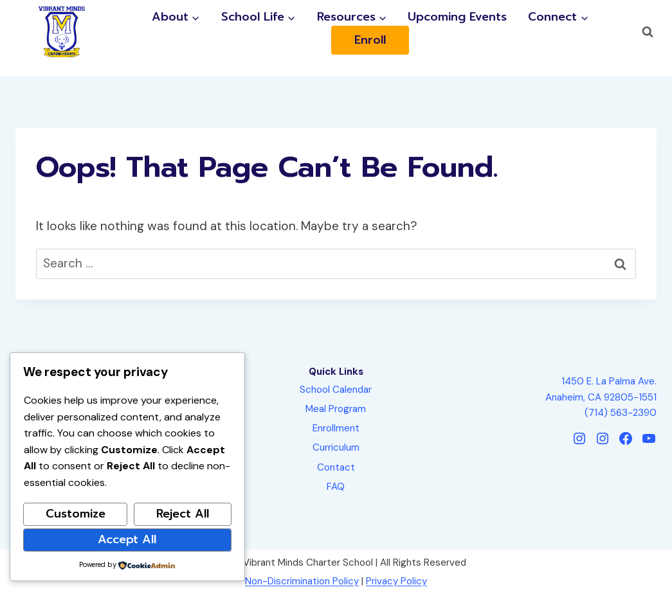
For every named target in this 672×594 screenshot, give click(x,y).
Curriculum (336, 447)
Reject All (182, 514)
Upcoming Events (457, 17)
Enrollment (336, 428)
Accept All (127, 539)
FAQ (336, 486)
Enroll (370, 40)
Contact (336, 467)
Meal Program (335, 408)
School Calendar (336, 389)
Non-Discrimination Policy (302, 581)
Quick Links (336, 371)
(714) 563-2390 (621, 412)
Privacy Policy (396, 581)
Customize (75, 514)
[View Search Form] (647, 32)
